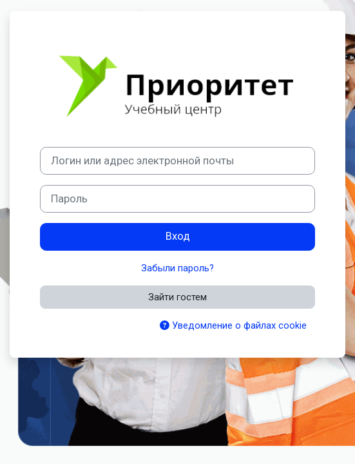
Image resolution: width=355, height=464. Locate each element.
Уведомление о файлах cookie (233, 325)
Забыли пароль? (177, 268)
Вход (178, 236)
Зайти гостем (177, 297)
